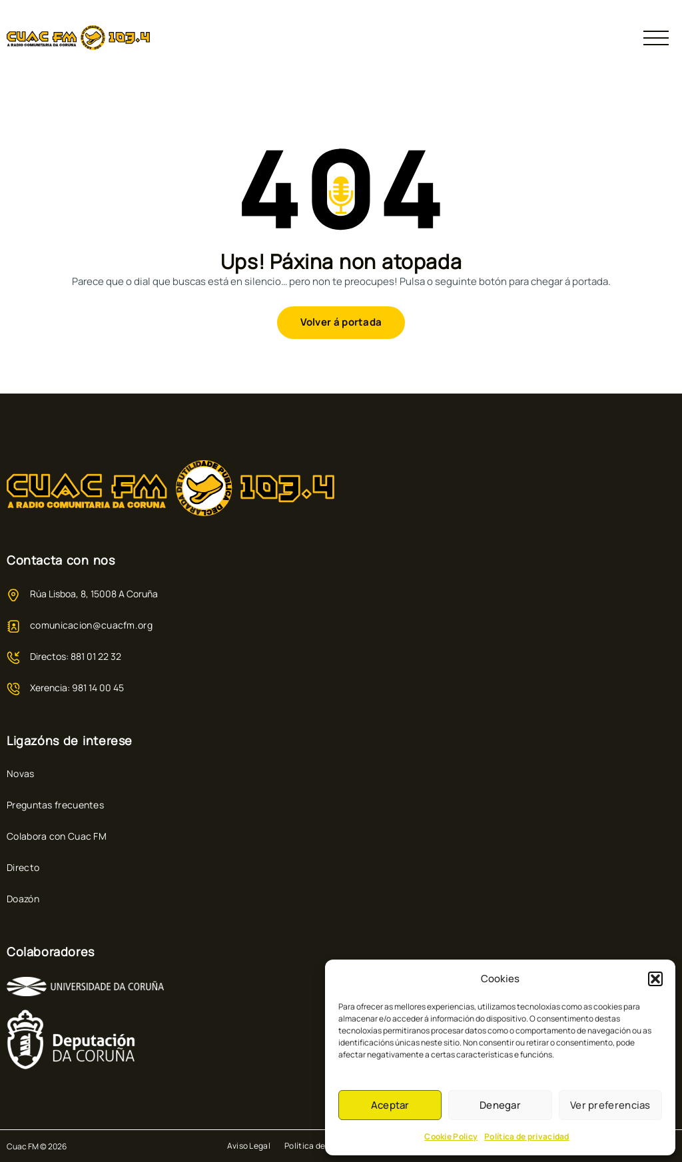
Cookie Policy (451, 1136)
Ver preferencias (610, 1105)
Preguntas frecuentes (55, 804)
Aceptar (390, 1105)
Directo (23, 867)
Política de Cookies (321, 1145)
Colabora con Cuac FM (57, 836)
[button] (655, 979)
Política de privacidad (526, 1136)
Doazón (23, 898)
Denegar (500, 1105)
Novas (21, 773)
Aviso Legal (248, 1145)
